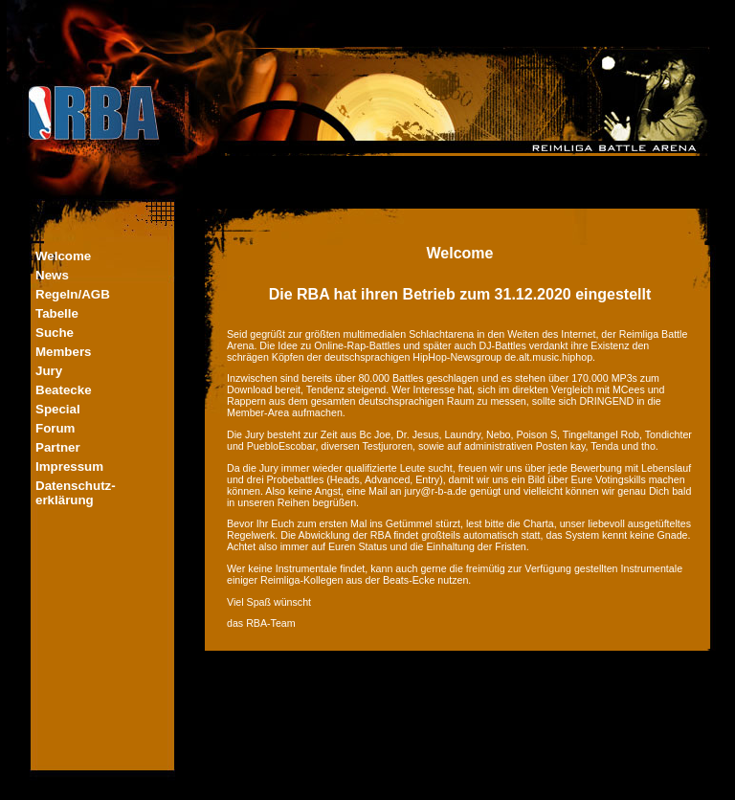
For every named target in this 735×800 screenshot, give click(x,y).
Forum (55, 428)
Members (63, 351)
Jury (48, 371)
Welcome (63, 256)
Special (57, 409)
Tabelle (56, 313)
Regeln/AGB (72, 294)
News (52, 275)
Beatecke (63, 390)
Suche (54, 332)
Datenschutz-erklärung (75, 492)
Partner (57, 447)
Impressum (69, 466)
